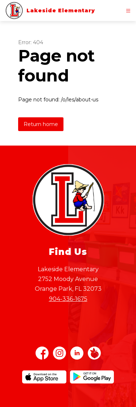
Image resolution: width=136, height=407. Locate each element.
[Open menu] (128, 11)
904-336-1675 (68, 298)
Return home (41, 124)
